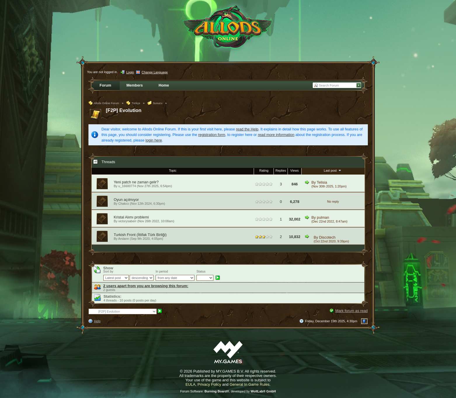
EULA (190, 384)
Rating (263, 170)
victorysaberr (127, 221)
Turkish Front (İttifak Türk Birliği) (140, 234)
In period (162, 271)
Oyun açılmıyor (126, 199)
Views (294, 170)
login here (153, 140)
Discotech (327, 237)
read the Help (247, 129)
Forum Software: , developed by (228, 391)
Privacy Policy (209, 384)
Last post (333, 170)
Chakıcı (123, 203)
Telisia (322, 182)
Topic (172, 170)
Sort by (108, 271)
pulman (323, 217)
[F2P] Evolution (124, 110)
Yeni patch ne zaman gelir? (136, 182)
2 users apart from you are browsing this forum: (146, 286)
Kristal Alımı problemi (131, 217)
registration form (211, 134)
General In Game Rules (249, 384)
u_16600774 (127, 186)
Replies (280, 170)
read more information (276, 134)
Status (201, 271)
